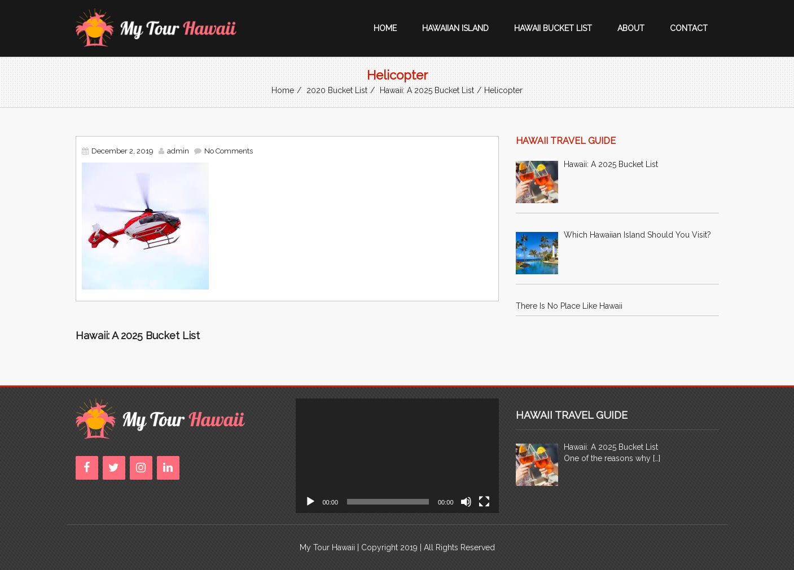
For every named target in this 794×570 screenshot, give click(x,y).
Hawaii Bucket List (553, 28)
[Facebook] (87, 468)
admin (178, 151)
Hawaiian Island (455, 28)
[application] (397, 455)
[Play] (310, 501)
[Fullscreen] (484, 501)
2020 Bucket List (336, 90)
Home (385, 28)
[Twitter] (114, 468)
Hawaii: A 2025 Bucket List (427, 90)
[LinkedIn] (168, 468)
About (630, 28)
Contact (689, 28)
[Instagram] (141, 468)
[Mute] (466, 501)
